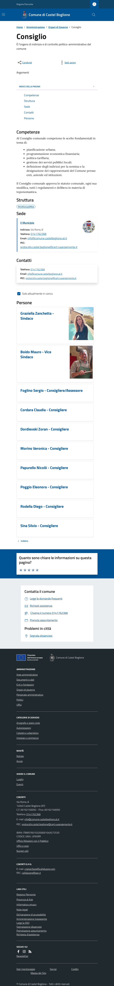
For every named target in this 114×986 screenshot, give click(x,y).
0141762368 (38, 234)
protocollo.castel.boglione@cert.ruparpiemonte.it (48, 247)
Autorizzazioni (23, 728)
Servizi (53, 969)
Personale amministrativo (29, 695)
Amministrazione (35, 27)
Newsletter (22, 956)
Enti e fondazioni (25, 685)
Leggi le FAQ (23, 923)
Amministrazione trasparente (31, 919)
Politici (19, 700)
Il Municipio (27, 223)
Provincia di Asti (24, 899)
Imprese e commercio (27, 738)
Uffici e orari (22, 846)
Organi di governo (25, 690)
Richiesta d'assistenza (27, 934)
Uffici (19, 705)
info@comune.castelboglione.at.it (47, 238)
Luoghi (19, 779)
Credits (75, 969)
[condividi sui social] (24, 62)
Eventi (19, 784)
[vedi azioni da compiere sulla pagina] (67, 62)
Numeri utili (22, 851)
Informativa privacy (26, 904)
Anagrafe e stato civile (28, 723)
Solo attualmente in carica (37, 293)
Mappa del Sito (38, 973)
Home (19, 27)
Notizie (20, 756)
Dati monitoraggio (25, 969)
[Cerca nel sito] (92, 14)
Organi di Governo (58, 27)
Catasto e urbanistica (27, 733)
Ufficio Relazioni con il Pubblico (32, 841)
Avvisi (19, 761)
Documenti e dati (25, 680)
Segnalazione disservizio (29, 927)
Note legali (22, 909)
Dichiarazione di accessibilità (31, 914)
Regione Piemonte (24, 4)
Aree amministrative (27, 675)
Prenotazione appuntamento (31, 931)
